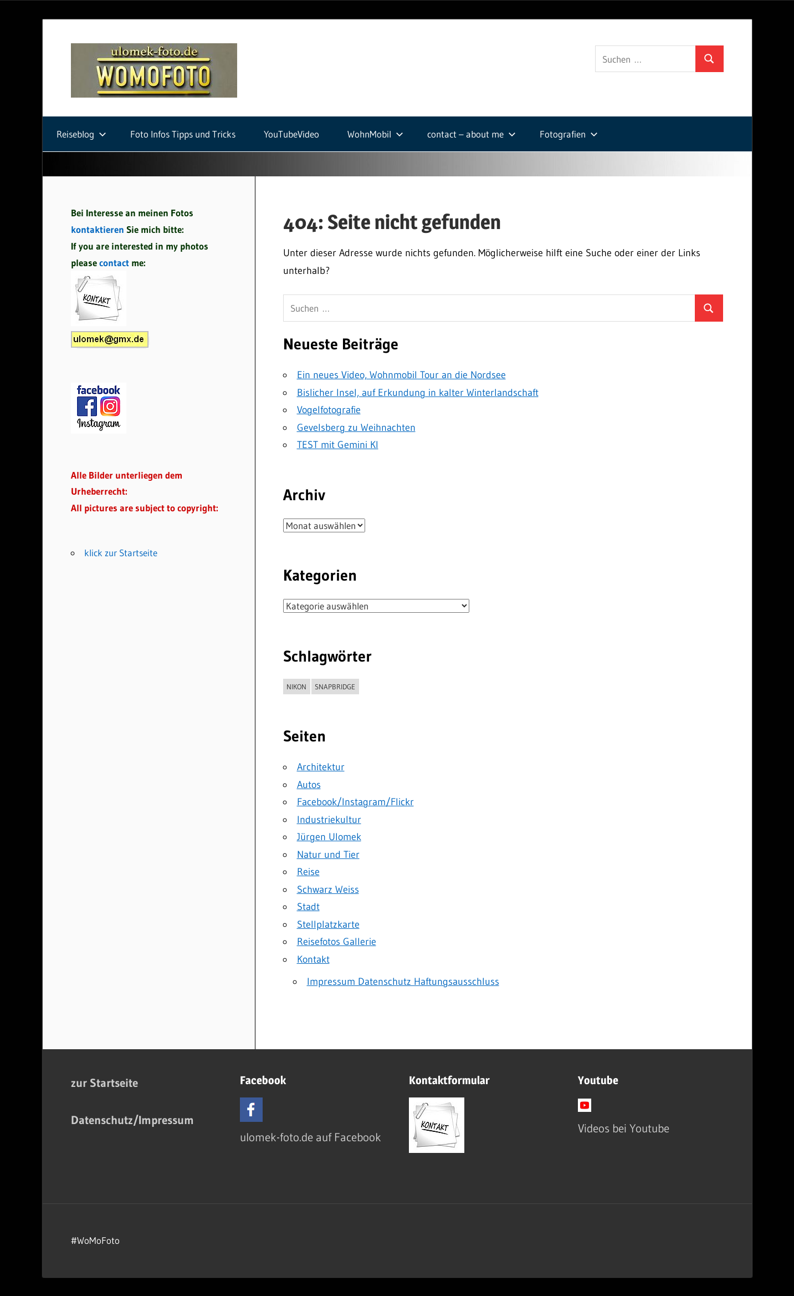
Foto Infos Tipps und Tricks (182, 134)
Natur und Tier (328, 854)
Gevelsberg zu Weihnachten (356, 427)
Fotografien (569, 134)
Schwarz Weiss (328, 889)
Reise (308, 872)
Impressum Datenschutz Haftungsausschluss (403, 981)
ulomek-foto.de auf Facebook (310, 1137)
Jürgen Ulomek (329, 837)
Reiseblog (81, 134)
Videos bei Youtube (623, 1128)
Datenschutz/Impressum (132, 1119)
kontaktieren (97, 229)
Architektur (321, 767)
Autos (309, 785)
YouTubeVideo (291, 134)
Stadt (308, 907)
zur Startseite (104, 1082)
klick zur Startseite (120, 552)
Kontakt (313, 959)
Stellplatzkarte (328, 924)
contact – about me (471, 134)
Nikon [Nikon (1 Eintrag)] (296, 686)
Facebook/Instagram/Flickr (355, 802)
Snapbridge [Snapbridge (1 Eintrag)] (335, 686)
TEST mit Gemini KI (337, 445)
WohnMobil (375, 134)
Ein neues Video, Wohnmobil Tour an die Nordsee (401, 375)
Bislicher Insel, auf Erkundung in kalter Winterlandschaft (418, 393)
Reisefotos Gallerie (336, 942)
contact (115, 262)
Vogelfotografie (329, 410)
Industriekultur (329, 820)
